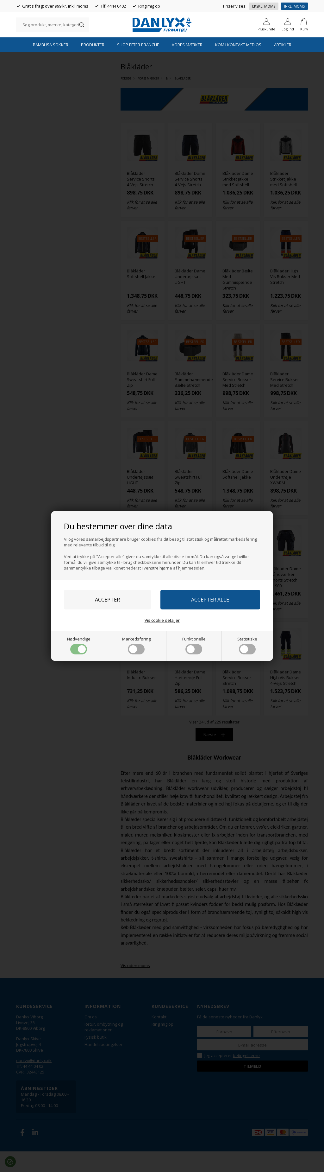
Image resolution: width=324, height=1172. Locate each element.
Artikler (282, 65)
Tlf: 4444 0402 (113, 6)
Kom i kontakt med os (238, 65)
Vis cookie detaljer (162, 620)
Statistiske (247, 645)
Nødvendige (78, 645)
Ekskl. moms (263, 6)
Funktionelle (194, 645)
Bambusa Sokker (50, 65)
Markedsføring (136, 645)
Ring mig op (149, 6)
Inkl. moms (294, 6)
